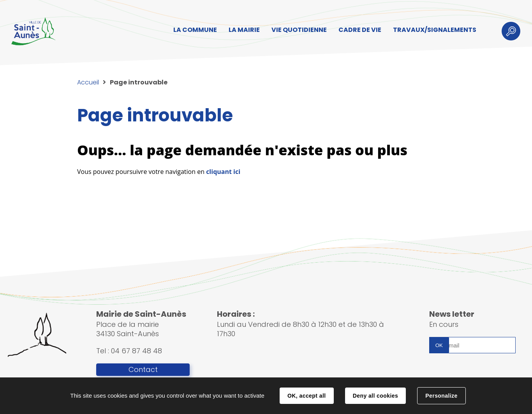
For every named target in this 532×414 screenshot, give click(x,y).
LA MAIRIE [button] (244, 29)
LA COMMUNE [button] (195, 29)
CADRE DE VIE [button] (359, 29)
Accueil (88, 82)
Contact (143, 369)
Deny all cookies (375, 396)
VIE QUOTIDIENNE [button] (299, 29)
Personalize (441, 396)
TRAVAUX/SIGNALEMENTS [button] (434, 29)
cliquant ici (223, 171)
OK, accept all (306, 396)
